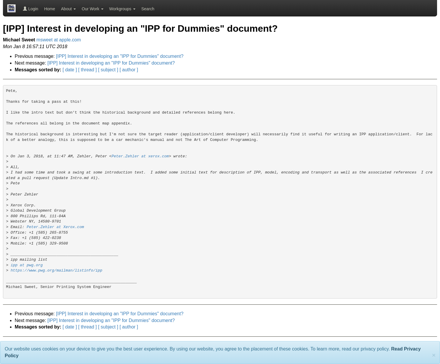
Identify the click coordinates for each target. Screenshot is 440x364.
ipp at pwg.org (27, 265)
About (68, 8)
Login (30, 8)
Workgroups (122, 8)
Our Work (92, 8)
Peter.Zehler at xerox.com (140, 156)
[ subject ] (108, 69)
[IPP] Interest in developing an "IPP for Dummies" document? (120, 56)
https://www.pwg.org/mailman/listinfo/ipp (56, 270)
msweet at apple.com (58, 39)
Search (147, 8)
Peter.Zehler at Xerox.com (55, 227)
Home (49, 8)
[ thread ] (87, 69)
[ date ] (70, 69)
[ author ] (129, 69)
